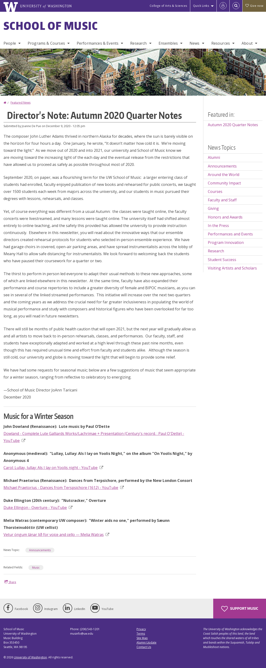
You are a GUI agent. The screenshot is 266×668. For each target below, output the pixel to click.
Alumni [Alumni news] (214, 157)
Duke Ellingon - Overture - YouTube (38, 507)
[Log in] (223, 6)
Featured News (20, 103)
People (10, 43)
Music (36, 568)
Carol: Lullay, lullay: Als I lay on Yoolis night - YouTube (53, 467)
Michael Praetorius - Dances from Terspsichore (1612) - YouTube (64, 487)
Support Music (239, 608)
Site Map (142, 638)
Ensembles (168, 43)
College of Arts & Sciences (168, 6)
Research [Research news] (216, 251)
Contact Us (144, 647)
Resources (220, 43)
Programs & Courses (46, 43)
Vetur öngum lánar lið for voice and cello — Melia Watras (56, 534)
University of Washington (30, 657)
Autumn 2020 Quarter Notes (233, 124)
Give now (254, 6)
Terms (141, 634)
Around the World (223, 174)
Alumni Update (146, 643)
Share (10, 582)
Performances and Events (230, 234)
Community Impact (224, 183)
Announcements (40, 550)
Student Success (222, 259)
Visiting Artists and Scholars (232, 268)
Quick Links (201, 6)
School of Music (51, 25)
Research (138, 43)
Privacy (141, 629)
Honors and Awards (225, 217)
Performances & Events (97, 43)
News (195, 43)
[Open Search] (236, 6)
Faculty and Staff (222, 200)
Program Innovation (226, 242)
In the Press (218, 225)
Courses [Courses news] (215, 191)
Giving (213, 208)
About (247, 43)
